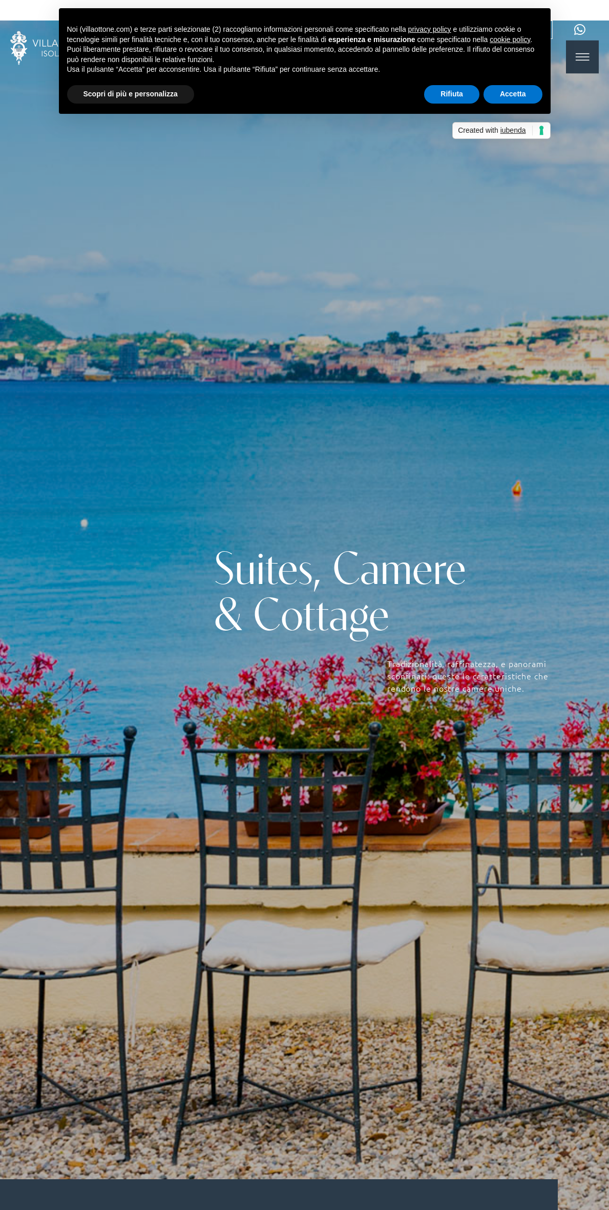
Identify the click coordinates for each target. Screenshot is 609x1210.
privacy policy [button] (429, 29)
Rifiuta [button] (451, 94)
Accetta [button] (513, 94)
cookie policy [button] (510, 39)
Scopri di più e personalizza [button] (130, 94)
